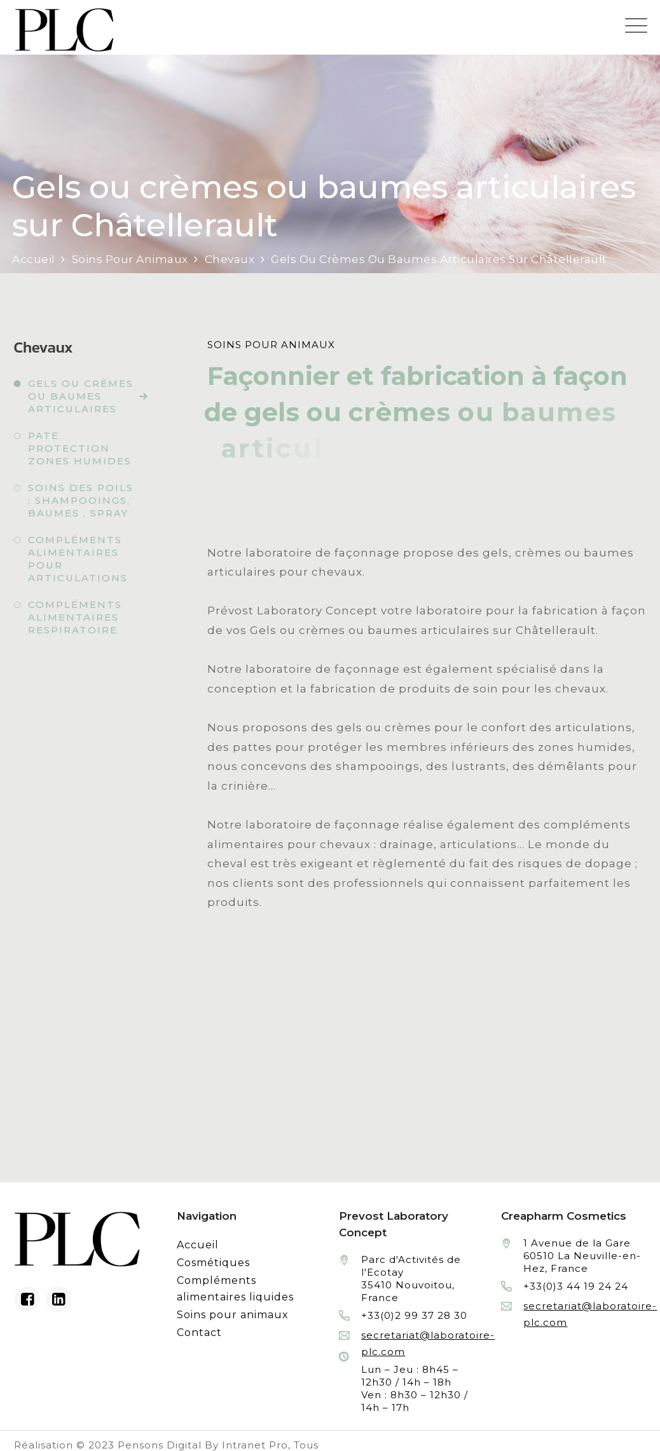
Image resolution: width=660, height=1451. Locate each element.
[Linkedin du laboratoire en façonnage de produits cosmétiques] (58, 1299)
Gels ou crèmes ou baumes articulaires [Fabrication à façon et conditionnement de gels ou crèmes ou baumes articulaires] (81, 396)
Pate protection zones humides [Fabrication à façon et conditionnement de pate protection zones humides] (80, 448)
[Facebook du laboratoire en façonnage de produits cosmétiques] (27, 1299)
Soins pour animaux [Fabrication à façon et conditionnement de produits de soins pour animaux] (233, 1315)
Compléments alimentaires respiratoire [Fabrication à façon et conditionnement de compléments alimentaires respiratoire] (75, 617)
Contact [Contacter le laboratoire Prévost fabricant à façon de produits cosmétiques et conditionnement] (199, 1332)
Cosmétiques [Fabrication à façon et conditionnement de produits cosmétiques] (213, 1263)
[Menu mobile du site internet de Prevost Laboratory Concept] (636, 26)
